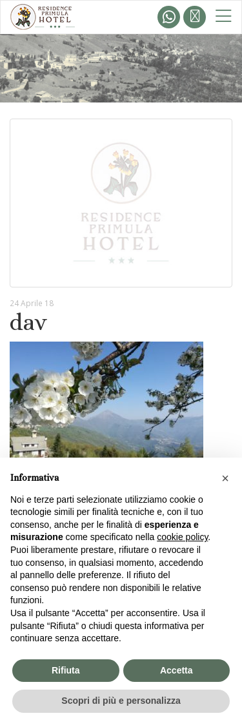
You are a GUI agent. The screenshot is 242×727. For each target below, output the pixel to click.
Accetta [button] (176, 670)
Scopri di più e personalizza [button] (120, 700)
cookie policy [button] (182, 537)
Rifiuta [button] (66, 670)
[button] (225, 478)
